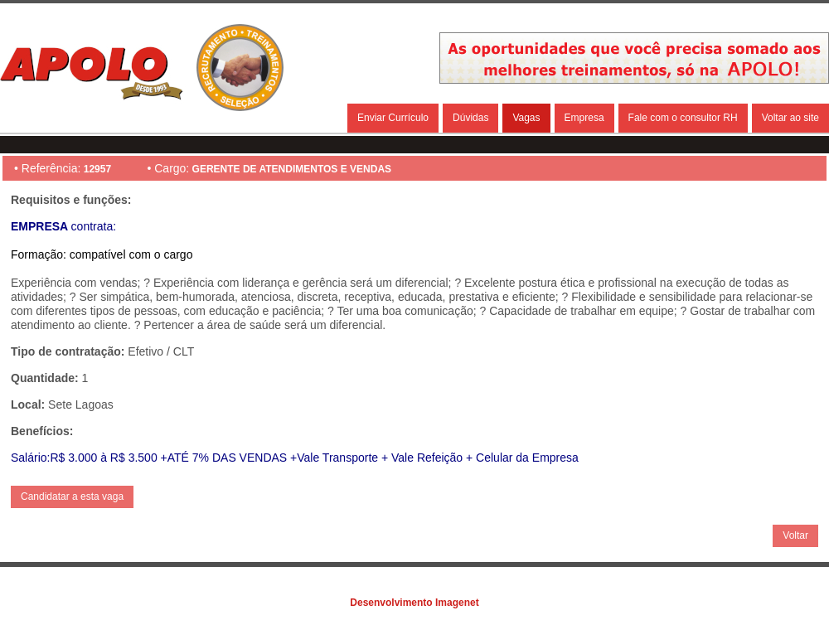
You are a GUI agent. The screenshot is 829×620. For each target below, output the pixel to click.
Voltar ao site (790, 118)
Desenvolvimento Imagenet (414, 602)
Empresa (584, 118)
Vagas (526, 118)
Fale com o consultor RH (683, 118)
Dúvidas (470, 118)
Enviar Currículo (393, 118)
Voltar (795, 535)
